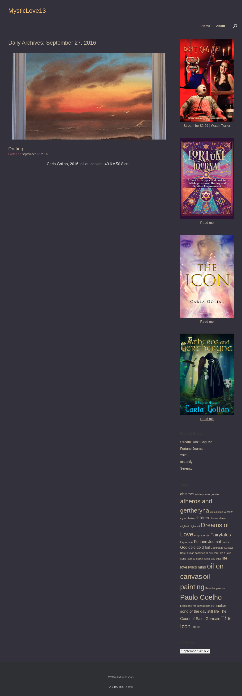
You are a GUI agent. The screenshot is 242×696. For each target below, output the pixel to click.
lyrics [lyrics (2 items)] (192, 567)
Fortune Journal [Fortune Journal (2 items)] (207, 541)
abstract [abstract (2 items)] (187, 494)
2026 (183, 455)
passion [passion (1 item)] (220, 588)
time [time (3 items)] (195, 626)
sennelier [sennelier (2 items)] (218, 605)
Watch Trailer (220, 125)
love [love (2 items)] (183, 567)
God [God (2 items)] (183, 547)
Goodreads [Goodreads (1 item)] (217, 547)
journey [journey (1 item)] (191, 558)
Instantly (186, 462)
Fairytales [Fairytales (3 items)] (221, 534)
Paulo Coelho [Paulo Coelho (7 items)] (201, 597)
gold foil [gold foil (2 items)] (203, 547)
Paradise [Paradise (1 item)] (210, 588)
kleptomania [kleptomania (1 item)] (203, 558)
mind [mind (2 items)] (202, 567)
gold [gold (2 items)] (192, 547)
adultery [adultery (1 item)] (199, 494)
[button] (235, 25)
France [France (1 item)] (225, 542)
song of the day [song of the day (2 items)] (193, 611)
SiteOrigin (118, 686)
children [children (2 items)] (202, 518)
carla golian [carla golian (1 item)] (216, 511)
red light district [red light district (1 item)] (201, 605)
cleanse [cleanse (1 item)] (214, 518)
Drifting (15, 148)
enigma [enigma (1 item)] (198, 535)
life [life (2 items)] (224, 558)
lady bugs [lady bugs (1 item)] (216, 558)
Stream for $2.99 (196, 125)
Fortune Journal (191, 448)
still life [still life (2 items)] (213, 611)
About (220, 26)
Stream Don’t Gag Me (196, 442)
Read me (207, 223)
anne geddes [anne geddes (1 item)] (212, 494)
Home (205, 26)
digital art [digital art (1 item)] (195, 526)
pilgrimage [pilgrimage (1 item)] (186, 605)
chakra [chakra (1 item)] (190, 518)
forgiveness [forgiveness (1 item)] (186, 542)
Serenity (186, 468)
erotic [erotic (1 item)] (206, 535)
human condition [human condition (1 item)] (195, 553)
